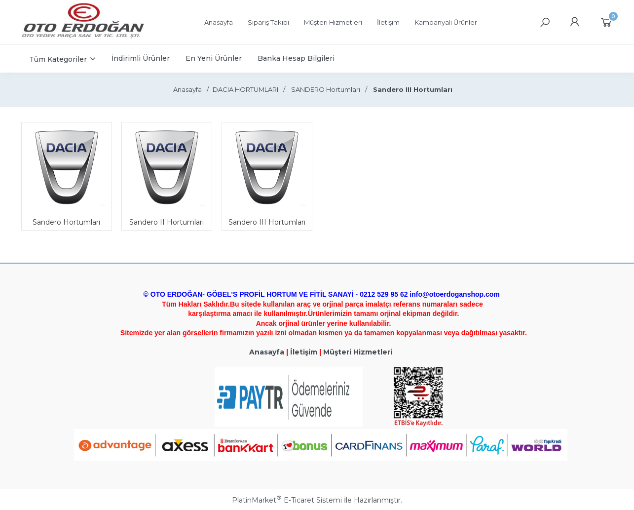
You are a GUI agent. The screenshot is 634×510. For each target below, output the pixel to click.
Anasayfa (266, 352)
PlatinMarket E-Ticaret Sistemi (287, 500)
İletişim (303, 352)
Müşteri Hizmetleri (357, 352)
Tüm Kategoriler (58, 59)
